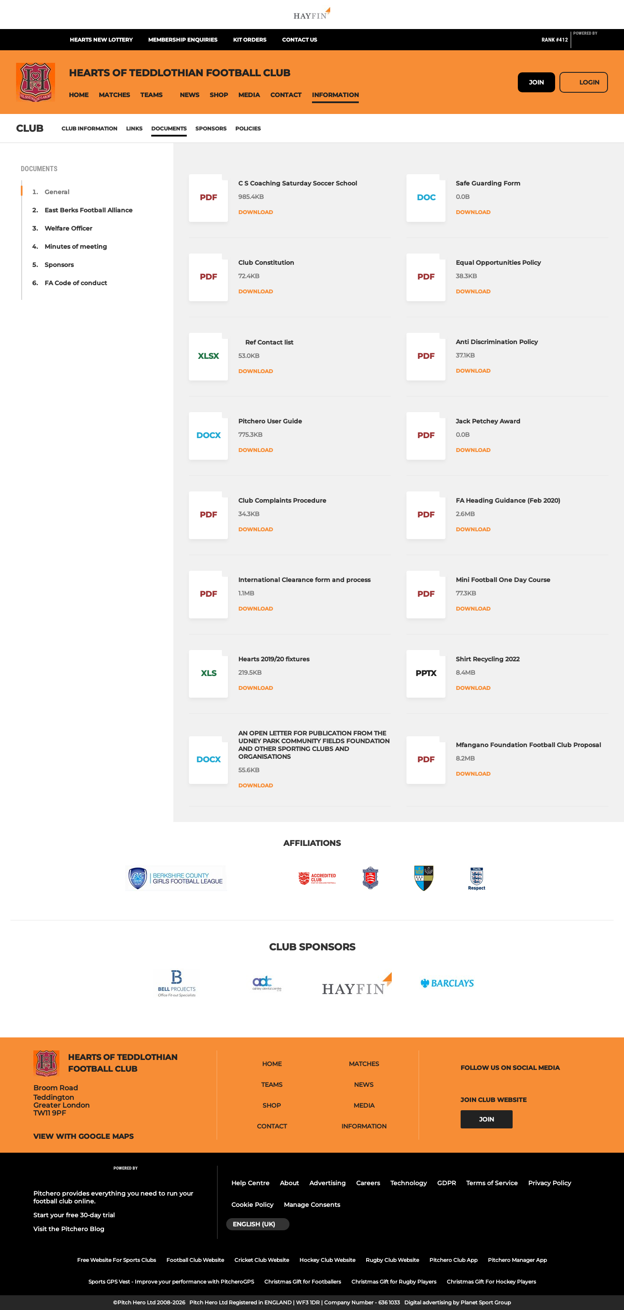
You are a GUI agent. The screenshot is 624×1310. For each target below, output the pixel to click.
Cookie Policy (252, 1205)
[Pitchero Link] (590, 43)
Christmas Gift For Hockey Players (491, 1281)
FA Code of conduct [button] (76, 283)
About (289, 1183)
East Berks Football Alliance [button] (89, 210)
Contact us (299, 39)
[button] (79, 95)
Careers (368, 1183)
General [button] (57, 192)
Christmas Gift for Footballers (302, 1281)
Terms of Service (492, 1183)
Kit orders (249, 39)
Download (255, 212)
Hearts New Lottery (101, 39)
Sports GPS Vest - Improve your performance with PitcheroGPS (171, 1281)
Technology (408, 1183)
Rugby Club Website (392, 1260)
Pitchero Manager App (517, 1260)
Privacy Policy (549, 1183)
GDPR (446, 1183)
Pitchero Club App (453, 1260)
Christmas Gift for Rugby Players (393, 1281)
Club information (89, 128)
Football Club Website (195, 1260)
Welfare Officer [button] (68, 228)
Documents (169, 128)
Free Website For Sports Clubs (116, 1260)
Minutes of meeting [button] (76, 246)
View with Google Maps (83, 1137)
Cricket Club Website (261, 1260)
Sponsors (211, 128)
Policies (248, 128)
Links (134, 128)
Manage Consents (312, 1205)
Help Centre (250, 1183)
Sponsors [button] (59, 265)
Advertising (327, 1183)
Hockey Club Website (327, 1260)
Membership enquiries (183, 39)
